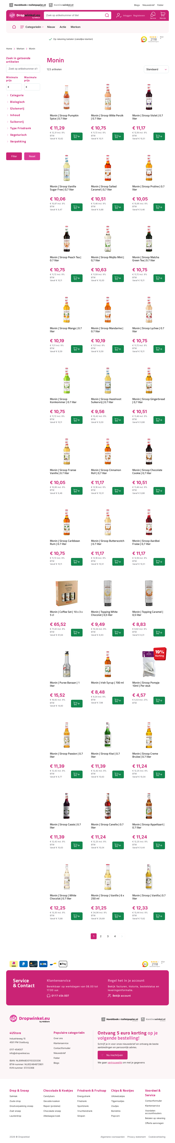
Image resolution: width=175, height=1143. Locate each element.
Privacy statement (136, 1136)
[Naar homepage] (14, 27)
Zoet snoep (15, 1111)
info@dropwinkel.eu (20, 1053)
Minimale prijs (12, 79)
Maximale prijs (30, 79)
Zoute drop (15, 1101)
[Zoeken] (107, 15)
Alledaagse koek (51, 1116)
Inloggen (127, 15)
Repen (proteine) (51, 1106)
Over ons (58, 1038)
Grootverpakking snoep (21, 1106)
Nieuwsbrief (148, 5)
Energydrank (83, 1096)
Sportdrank (83, 1106)
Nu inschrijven (114, 1055)
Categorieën (33, 26)
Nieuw (51, 27)
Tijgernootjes (117, 1101)
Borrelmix (116, 1111)
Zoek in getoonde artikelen (18, 60)
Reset (32, 156)
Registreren (139, 15)
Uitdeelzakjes (118, 1096)
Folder (160, 5)
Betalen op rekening (155, 1118)
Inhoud (15, 115)
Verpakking (18, 141)
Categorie (17, 95)
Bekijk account (122, 996)
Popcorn (115, 1116)
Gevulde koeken (51, 1101)
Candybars (49, 1096)
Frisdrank (82, 1101)
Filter (14, 156)
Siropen (81, 1116)
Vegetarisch (18, 135)
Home (9, 48)
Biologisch (17, 102)
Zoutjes (115, 1106)
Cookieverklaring (157, 1136)
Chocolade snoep (52, 1111)
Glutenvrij (17, 109)
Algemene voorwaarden (113, 1136)
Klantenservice (59, 980)
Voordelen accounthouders (153, 1112)
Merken (75, 27)
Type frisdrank (20, 128)
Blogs (137, 5)
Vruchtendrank (84, 1111)
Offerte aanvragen (154, 1123)
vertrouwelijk (115, 1062)
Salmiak (13, 1096)
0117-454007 (16, 1049)
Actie (63, 27)
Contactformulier (62, 1048)
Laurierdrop (15, 1116)
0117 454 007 (60, 996)
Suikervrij (17, 122)
